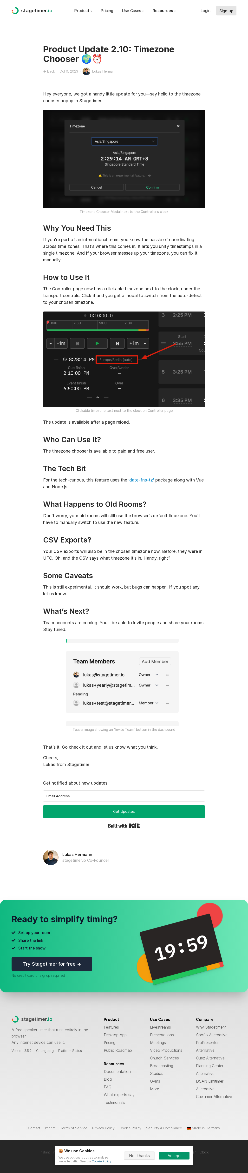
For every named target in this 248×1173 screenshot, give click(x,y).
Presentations (162, 1034)
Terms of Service (73, 1128)
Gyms (155, 1081)
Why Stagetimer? (211, 1027)
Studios (156, 1073)
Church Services (164, 1058)
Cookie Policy (130, 1128)
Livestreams (160, 1027)
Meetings (158, 1042)
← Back (49, 71)
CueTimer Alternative (214, 1096)
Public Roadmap (118, 1050)
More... (156, 1088)
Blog (108, 1079)
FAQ (107, 1087)
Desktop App (115, 1034)
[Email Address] (124, 796)
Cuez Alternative (210, 1058)
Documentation (117, 1071)
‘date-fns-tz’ (141, 479)
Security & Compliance (164, 1128)
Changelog (45, 1051)
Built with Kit (124, 825)
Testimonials (114, 1102)
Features (111, 1027)
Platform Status (70, 1051)
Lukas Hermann (77, 854)
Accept (174, 1155)
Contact (34, 1128)
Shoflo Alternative (212, 1034)
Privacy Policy (103, 1128)
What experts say (119, 1094)
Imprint (50, 1128)
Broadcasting (161, 1065)
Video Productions (166, 1050)
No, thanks (139, 1155)
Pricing (107, 10)
